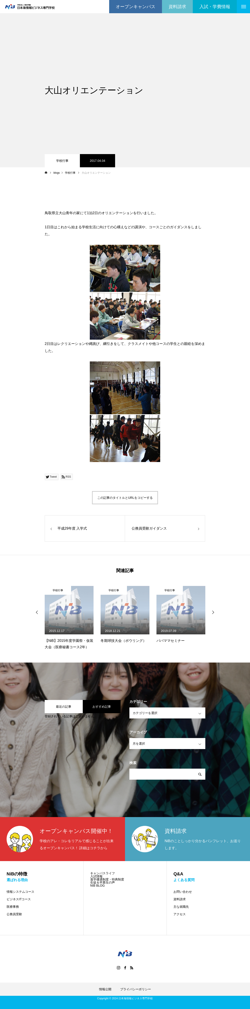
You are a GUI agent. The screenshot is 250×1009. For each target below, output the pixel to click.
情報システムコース (20, 891)
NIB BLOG (97, 885)
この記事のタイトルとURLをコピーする (125, 497)
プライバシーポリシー (135, 989)
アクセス (179, 914)
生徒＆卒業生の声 (102, 882)
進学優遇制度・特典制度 (107, 879)
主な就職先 (181, 906)
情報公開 (105, 989)
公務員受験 (14, 914)
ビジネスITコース (19, 899)
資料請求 (179, 899)
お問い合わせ (182, 891)
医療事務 (13, 906)
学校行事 (62, 160)
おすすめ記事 (101, 706)
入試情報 (96, 876)
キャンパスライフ (102, 873)
